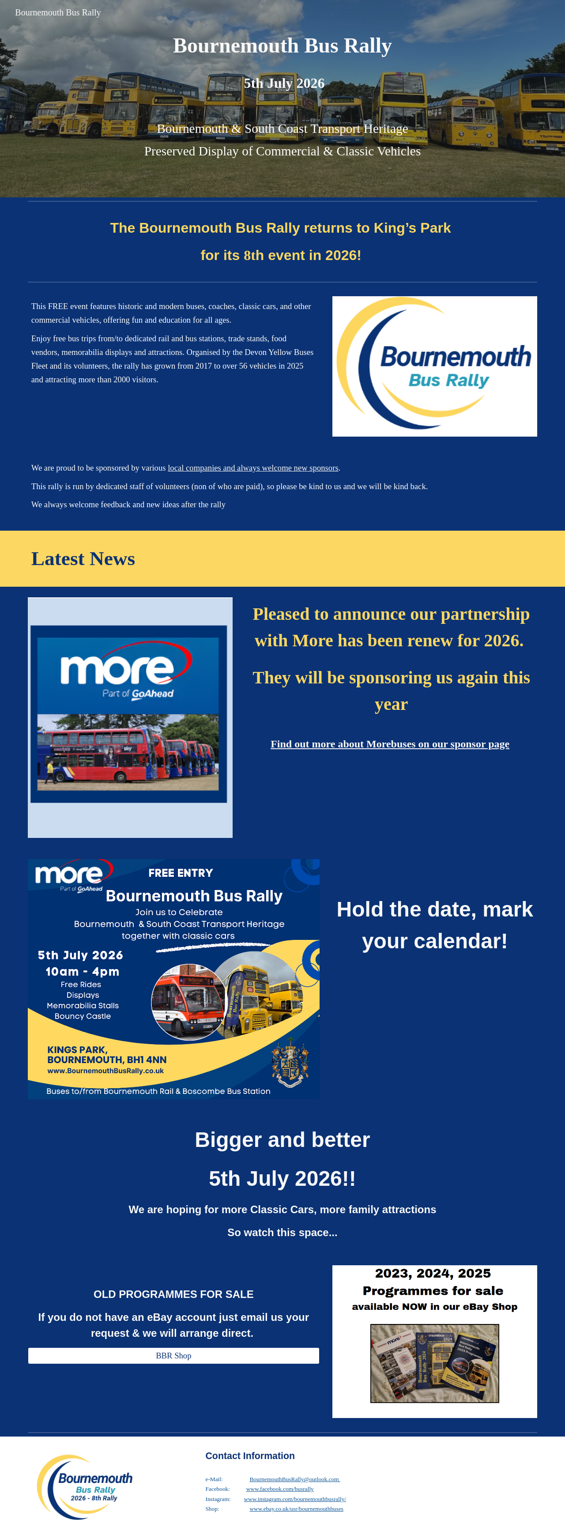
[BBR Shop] (173, 1356)
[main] (282, 45)
